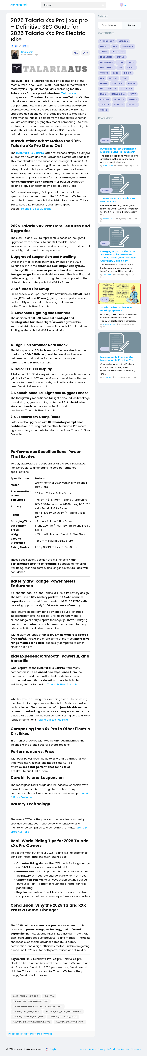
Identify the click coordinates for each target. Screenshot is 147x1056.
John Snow (106, 275)
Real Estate (118, 51)
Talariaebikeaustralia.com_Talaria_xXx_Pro (37, 1006)
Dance (116, 73)
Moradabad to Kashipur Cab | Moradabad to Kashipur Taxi (118, 359)
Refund (111, 1049)
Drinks (127, 73)
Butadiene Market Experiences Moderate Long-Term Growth (118, 150)
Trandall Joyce (108, 218)
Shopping (119, 99)
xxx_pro (49, 996)
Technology (107, 41)
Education (106, 57)
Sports (133, 99)
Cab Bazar (106, 377)
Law (115, 46)
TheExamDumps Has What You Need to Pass (118, 200)
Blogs (14, 46)
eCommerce (106, 62)
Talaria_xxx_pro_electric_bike (30, 1001)
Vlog (120, 62)
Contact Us (123, 1049)
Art (120, 67)
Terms (92, 1049)
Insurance (127, 46)
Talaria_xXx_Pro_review (69, 1022)
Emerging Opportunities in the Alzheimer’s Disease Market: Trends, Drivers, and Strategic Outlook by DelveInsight (118, 256)
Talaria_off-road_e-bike (63, 1016)
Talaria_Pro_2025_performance (63, 1011)
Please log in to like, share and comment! (30, 1033)
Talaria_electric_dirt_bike (28, 1016)
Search (131, 25)
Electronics (107, 67)
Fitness (113, 78)
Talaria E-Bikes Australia (36, 208)
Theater (104, 104)
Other (25, 46)
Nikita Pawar (107, 166)
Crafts (104, 73)
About (83, 1049)
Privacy (102, 1049)
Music (103, 94)
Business (123, 41)
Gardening (117, 83)
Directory (136, 1049)
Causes (131, 67)
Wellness (118, 104)
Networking (118, 94)
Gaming (120, 57)
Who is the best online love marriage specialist (116, 309)
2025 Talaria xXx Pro (30, 153)
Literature (126, 88)
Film (102, 78)
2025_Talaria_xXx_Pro (25, 996)
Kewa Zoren (27, 51)
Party (132, 94)
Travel (103, 51)
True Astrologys (108, 324)
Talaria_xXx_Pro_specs (26, 1011)
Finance (104, 46)
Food (124, 78)
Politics (132, 104)
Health (132, 83)
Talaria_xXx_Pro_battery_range (31, 1022)
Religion (104, 99)
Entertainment (108, 88)
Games (103, 83)
